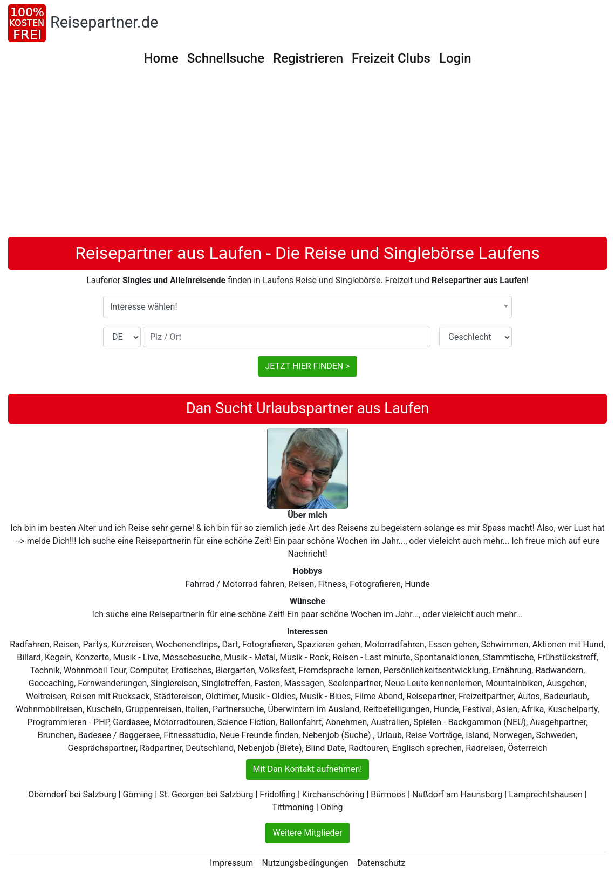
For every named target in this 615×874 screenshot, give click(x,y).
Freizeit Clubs (391, 58)
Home (161, 58)
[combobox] (307, 307)
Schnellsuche (225, 58)
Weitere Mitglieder (307, 833)
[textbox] (307, 307)
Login (455, 58)
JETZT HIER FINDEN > (307, 366)
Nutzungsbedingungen (305, 863)
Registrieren (308, 58)
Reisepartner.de (104, 22)
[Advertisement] (307, 155)
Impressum (232, 863)
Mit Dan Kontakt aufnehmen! (308, 769)
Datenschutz (381, 863)
